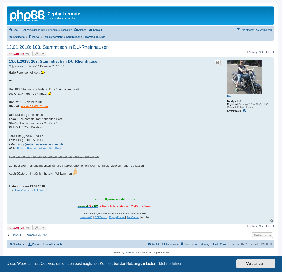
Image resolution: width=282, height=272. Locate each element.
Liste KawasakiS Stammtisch (32, 190)
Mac (229, 96)
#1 (10, 66)
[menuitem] (13, 30)
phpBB (128, 252)
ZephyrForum (117, 217)
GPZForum (100, 217)
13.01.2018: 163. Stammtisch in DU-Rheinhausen (58, 47)
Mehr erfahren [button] (170, 264)
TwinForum (133, 217)
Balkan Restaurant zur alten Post (39, 148)
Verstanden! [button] (256, 264)
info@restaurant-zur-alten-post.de (40, 144)
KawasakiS (86, 217)
